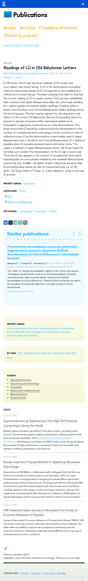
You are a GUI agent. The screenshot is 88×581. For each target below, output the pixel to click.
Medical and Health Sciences (25, 390)
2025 (31, 353)
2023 (43, 353)
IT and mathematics (17, 331)
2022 (49, 353)
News (7, 409)
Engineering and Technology (24, 383)
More (9, 357)
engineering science (50, 328)
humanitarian (68, 328)
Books (10, 28)
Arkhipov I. (8, 77)
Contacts (24, 573)
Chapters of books (58, 28)
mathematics (52, 331)
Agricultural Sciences (20, 379)
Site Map (61, 573)
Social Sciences (18, 397)
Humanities (16, 386)
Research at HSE (31, 45)
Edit (82, 577)
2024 (37, 353)
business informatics (17, 328)
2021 (55, 353)
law (29, 331)
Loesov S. (18, 77)
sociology (65, 331)
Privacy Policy (48, 573)
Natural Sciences (18, 393)
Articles (27, 28)
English (22, 191)
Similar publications (28, 234)
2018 (73, 353)
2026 (25, 353)
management (38, 331)
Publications (30, 14)
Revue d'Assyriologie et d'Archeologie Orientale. (26, 73)
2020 (62, 353)
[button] (7, 239)
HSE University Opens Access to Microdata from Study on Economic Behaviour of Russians (40, 512)
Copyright (36, 573)
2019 (67, 353)
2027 (20, 353)
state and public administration (22, 335)
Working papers (21, 35)
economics (33, 328)
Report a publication (13, 45)
